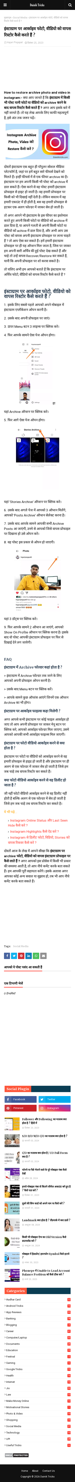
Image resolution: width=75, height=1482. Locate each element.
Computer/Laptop (38, 1337)
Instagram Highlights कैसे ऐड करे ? (34, 831)
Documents (38, 1343)
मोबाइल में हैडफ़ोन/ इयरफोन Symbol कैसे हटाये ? (45, 1256)
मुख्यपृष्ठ (7, 17)
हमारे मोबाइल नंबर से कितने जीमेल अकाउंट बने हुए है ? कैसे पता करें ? (46, 1188)
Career (38, 1331)
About (35, 1471)
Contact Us (48, 1471)
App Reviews (38, 1312)
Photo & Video (38, 1413)
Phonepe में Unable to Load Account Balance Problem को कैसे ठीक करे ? (46, 1272)
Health (38, 1375)
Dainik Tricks (47, 1476)
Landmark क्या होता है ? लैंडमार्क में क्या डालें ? (46, 1220)
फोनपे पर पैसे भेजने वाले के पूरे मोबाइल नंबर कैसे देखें (44, 1171)
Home (24, 1471)
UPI (38, 1438)
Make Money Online (38, 1400)
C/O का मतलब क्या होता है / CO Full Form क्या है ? (45, 1155)
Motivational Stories (38, 1407)
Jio (38, 1388)
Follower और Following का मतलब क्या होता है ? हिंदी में (44, 1121)
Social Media (20, 17)
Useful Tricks (38, 1445)
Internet (38, 1381)
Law (38, 1394)
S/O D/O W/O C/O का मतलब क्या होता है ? (44, 1136)
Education (38, 1350)
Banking (38, 1318)
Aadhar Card (38, 1299)
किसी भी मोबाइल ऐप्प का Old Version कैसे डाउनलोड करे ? (44, 1239)
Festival (38, 1356)
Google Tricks (38, 1369)
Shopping (38, 1419)
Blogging (38, 1324)
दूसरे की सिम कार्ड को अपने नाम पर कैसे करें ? (43, 1203)
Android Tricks (38, 1305)
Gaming (38, 1362)
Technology (38, 1432)
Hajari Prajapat (15, 42)
